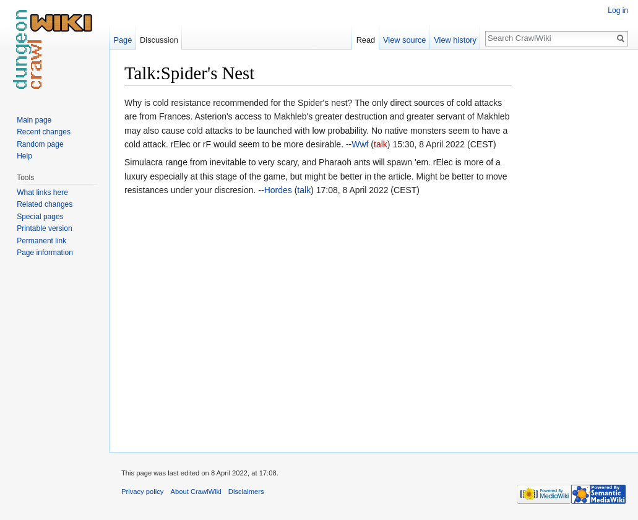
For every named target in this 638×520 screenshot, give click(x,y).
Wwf (359, 144)
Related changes (44, 204)
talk (380, 144)
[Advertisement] (573, 247)
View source (404, 40)
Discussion (159, 40)
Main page (34, 120)
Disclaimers (246, 491)
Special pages (40, 216)
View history (455, 40)
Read (366, 40)
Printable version (44, 228)
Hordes (278, 190)
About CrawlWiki (196, 491)
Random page (40, 144)
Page (122, 40)
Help (24, 156)
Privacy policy (142, 491)
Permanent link (41, 240)
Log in (618, 10)
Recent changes (44, 132)
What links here (42, 192)
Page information (45, 252)
